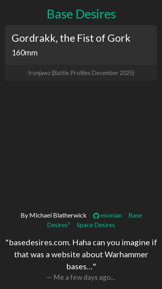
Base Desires (81, 13)
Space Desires (96, 224)
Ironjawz (39, 72)
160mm (25, 52)
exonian (107, 215)
